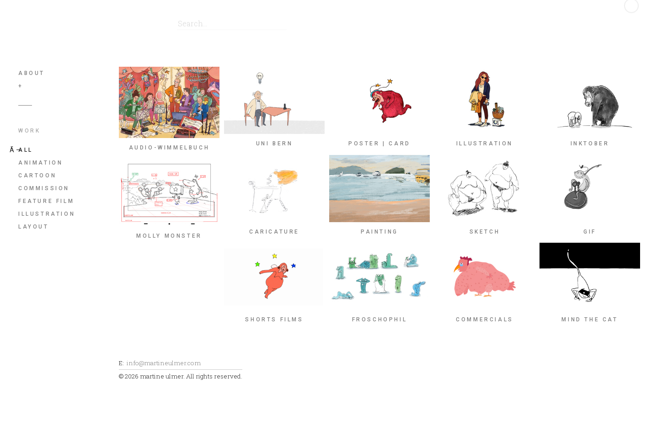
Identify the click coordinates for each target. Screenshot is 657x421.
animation (40, 163)
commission (43, 188)
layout (33, 227)
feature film (46, 201)
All (25, 150)
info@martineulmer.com (164, 363)
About (31, 73)
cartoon (37, 175)
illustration (46, 214)
